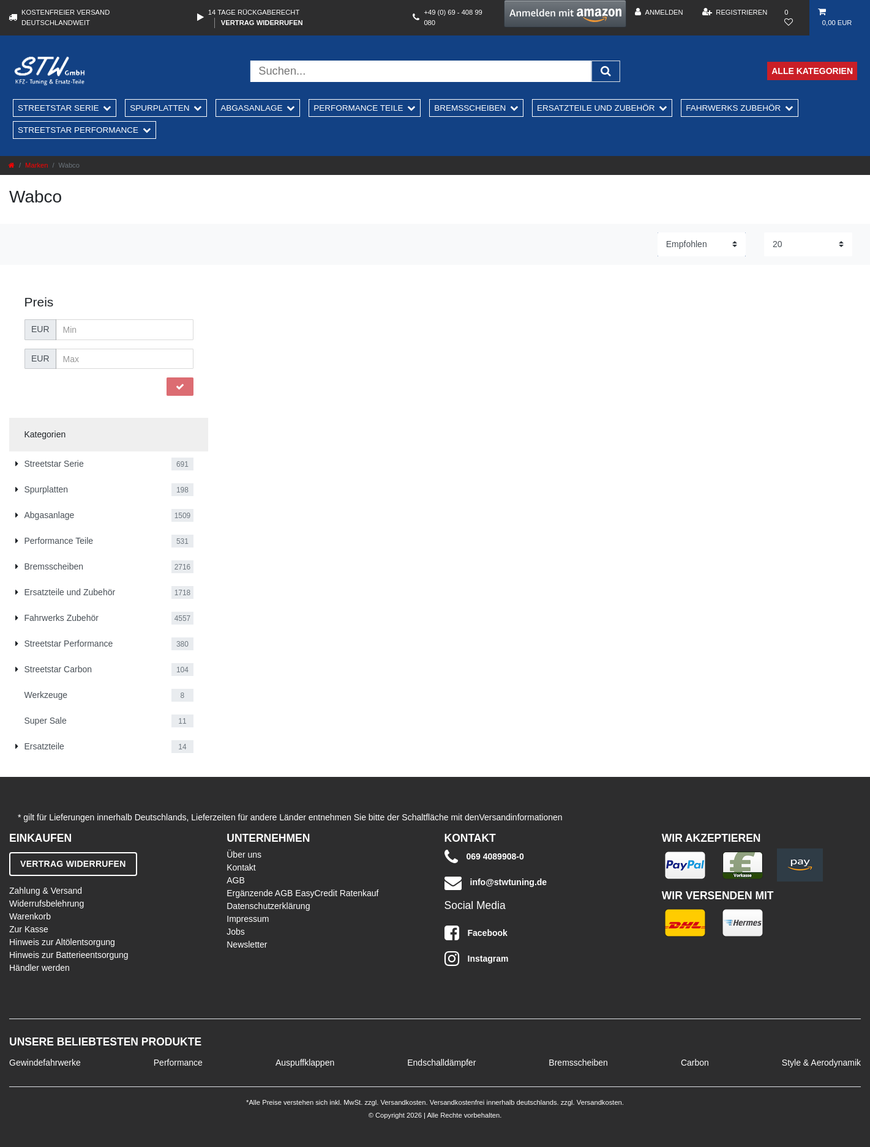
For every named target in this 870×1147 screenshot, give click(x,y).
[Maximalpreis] (124, 359)
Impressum (248, 919)
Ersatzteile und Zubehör (596, 108)
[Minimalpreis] (124, 329)
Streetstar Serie (58, 108)
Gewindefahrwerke (45, 1062)
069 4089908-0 (484, 857)
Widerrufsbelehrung (46, 903)
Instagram (476, 958)
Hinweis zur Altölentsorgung (62, 942)
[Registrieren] (735, 12)
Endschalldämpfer (441, 1062)
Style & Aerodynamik (821, 1062)
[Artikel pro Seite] (808, 244)
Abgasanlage (251, 108)
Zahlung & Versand (45, 891)
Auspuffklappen (305, 1062)
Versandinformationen (520, 817)
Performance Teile (358, 108)
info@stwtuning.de (495, 882)
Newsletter (247, 944)
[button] (565, 14)
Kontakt (241, 867)
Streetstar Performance (78, 130)
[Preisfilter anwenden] (180, 386)
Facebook (476, 932)
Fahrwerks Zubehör (733, 108)
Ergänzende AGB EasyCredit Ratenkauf (302, 893)
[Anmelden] (658, 12)
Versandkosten (402, 1102)
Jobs (236, 932)
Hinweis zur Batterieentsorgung (69, 955)
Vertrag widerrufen (262, 22)
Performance (178, 1062)
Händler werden (39, 968)
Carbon (695, 1062)
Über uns (244, 854)
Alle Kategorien (812, 71)
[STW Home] (49, 71)
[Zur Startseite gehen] (12, 165)
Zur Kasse (28, 929)
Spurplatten (159, 108)
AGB (236, 880)
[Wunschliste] (792, 17)
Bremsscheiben (470, 108)
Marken (36, 165)
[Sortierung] (702, 244)
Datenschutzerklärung (268, 906)
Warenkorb (30, 916)
